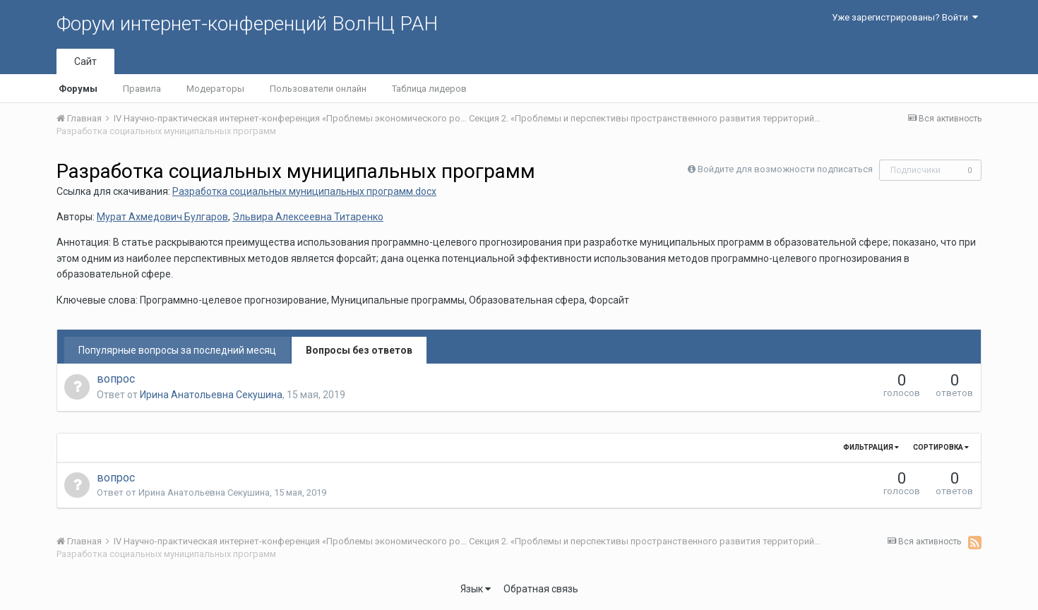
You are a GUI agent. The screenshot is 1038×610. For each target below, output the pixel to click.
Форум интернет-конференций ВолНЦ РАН (247, 23)
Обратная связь (540, 588)
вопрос (116, 378)
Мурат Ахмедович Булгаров (162, 216)
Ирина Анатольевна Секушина (211, 394)
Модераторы (215, 88)
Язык (475, 588)
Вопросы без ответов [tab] (359, 350)
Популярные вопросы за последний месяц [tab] (177, 350)
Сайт (85, 61)
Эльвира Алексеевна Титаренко (307, 216)
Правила (142, 88)
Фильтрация (871, 447)
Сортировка (941, 447)
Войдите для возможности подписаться (785, 169)
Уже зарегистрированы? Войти (905, 17)
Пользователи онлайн (318, 88)
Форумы (78, 88)
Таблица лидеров (429, 88)
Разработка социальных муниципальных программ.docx (304, 191)
